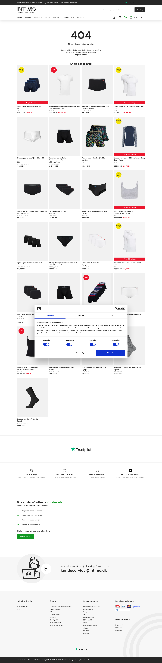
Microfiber (86, 631)
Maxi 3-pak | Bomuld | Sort (26, 314)
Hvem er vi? (119, 625)
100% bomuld (87, 620)
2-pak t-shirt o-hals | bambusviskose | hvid (129, 106)
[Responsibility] (125, 17)
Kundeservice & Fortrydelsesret (60, 606)
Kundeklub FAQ (55, 614)
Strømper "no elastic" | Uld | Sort (28, 419)
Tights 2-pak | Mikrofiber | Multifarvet (95, 158)
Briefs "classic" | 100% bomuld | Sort (94, 211)
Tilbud (19, 17)
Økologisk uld (87, 612)
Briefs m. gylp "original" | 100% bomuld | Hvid (30, 159)
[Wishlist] (120, 17)
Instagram (118, 630)
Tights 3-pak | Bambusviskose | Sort (29, 263)
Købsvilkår (53, 617)
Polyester (86, 628)
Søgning (140, 10)
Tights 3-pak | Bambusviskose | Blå (29, 106)
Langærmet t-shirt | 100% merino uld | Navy (129, 158)
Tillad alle (110, 353)
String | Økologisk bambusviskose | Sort (63, 263)
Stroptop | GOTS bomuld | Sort (27, 368)
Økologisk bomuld (88, 617)
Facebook (118, 628)
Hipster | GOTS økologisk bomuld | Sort (95, 106)
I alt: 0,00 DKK (137, 17)
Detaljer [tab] (81, 315)
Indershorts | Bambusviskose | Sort (61, 368)
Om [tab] (112, 315)
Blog (18, 609)
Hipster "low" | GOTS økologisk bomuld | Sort (32, 211)
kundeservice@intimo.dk (84, 570)
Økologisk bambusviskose (91, 606)
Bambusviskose (88, 609)
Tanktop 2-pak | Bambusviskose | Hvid (127, 263)
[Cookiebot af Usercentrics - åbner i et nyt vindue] (116, 308)
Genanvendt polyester (90, 625)
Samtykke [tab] (50, 315)
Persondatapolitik (55, 623)
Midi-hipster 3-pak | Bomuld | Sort (94, 368)
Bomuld (85, 623)
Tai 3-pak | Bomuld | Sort (57, 211)
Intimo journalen (22, 606)
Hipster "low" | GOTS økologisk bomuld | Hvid (128, 315)
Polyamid (86, 633)
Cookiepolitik (54, 620)
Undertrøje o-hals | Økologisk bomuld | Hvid (64, 106)
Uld (84, 614)
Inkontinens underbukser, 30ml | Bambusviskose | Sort (60, 159)
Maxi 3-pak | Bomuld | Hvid (91, 263)
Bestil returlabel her (56, 625)
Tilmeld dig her (25, 536)
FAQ (51, 612)
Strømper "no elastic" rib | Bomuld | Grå (127, 368)
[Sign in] (114, 17)
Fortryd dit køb (55, 609)
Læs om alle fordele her (42, 531)
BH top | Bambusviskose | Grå (124, 211)
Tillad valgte (80, 353)
